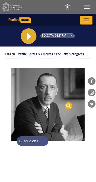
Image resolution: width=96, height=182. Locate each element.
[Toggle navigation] (87, 7)
